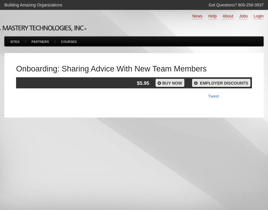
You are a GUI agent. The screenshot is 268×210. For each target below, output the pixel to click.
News (197, 16)
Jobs (243, 16)
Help (212, 16)
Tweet (213, 96)
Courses (69, 41)
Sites (15, 41)
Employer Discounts (220, 83)
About (228, 16)
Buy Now (169, 83)
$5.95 (143, 83)
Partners (40, 41)
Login (259, 16)
